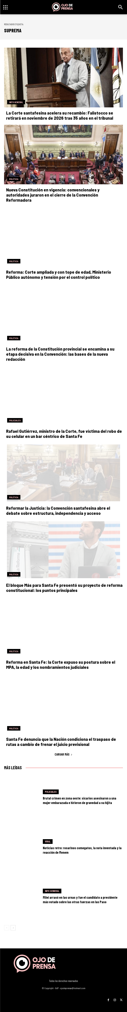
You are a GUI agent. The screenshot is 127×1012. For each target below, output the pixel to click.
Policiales (15, 420)
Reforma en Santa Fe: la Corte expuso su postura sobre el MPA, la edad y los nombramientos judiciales (60, 665)
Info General (16, 102)
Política (13, 179)
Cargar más (63, 754)
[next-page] (13, 927)
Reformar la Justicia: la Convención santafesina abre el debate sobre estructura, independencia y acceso (58, 511)
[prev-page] (6, 927)
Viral (48, 841)
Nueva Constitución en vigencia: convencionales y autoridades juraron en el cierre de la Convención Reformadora (52, 194)
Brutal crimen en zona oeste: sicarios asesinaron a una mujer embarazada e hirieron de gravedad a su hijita (79, 800)
